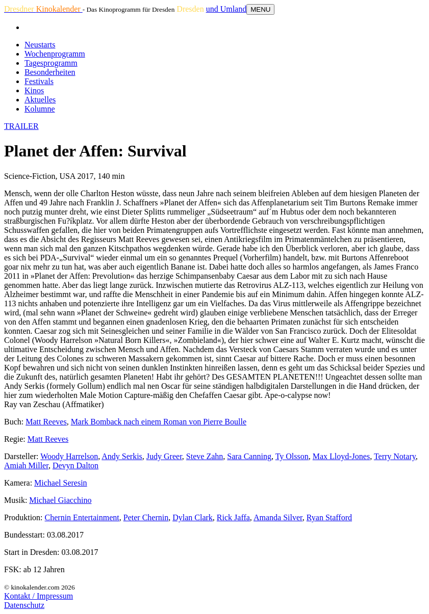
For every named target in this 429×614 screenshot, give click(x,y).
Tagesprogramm (51, 63)
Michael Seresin (60, 482)
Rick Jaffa (233, 517)
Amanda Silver (278, 517)
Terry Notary (395, 456)
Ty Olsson (292, 456)
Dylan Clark (192, 517)
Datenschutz (24, 605)
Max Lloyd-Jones (341, 456)
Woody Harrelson (69, 456)
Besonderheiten (49, 72)
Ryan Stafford (329, 517)
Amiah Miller (26, 465)
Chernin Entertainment (82, 517)
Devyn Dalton (75, 465)
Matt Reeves (46, 421)
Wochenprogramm (54, 53)
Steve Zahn (204, 456)
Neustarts (39, 44)
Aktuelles (40, 99)
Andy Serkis (122, 456)
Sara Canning (249, 456)
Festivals (39, 81)
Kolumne (39, 108)
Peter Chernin (145, 517)
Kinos (34, 90)
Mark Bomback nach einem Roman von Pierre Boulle (158, 421)
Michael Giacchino (60, 500)
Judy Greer (164, 456)
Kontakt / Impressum (38, 596)
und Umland (226, 9)
